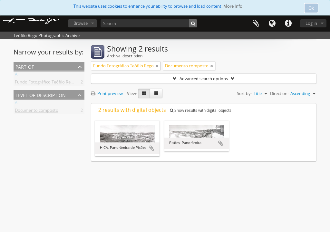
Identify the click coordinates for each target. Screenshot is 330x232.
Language (272, 23)
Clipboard (256, 23)
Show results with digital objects (200, 110)
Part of (24, 66)
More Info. (233, 6)
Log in (311, 23)
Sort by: (244, 93)
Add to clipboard (151, 148)
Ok (311, 8)
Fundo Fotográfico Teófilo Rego (45, 83)
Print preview (107, 93)
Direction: (279, 93)
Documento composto (36, 111)
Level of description (40, 94)
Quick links (288, 23)
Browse (80, 23)
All (17, 75)
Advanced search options (204, 79)
